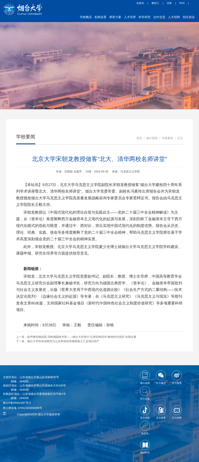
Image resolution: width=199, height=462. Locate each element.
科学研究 (145, 17)
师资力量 (115, 17)
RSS (182, 3)
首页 (139, 138)
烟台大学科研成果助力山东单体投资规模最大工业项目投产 (63, 341)
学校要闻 (167, 138)
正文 (180, 138)
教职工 (155, 3)
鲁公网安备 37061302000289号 (22, 408)
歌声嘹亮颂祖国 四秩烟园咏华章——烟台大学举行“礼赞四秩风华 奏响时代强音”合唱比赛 (81, 336)
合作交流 (159, 17)
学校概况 (86, 17)
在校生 (140, 3)
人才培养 (130, 17)
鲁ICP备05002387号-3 (17, 402)
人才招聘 (174, 17)
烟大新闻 (151, 138)
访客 (169, 3)
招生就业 (189, 17)
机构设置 (100, 17)
